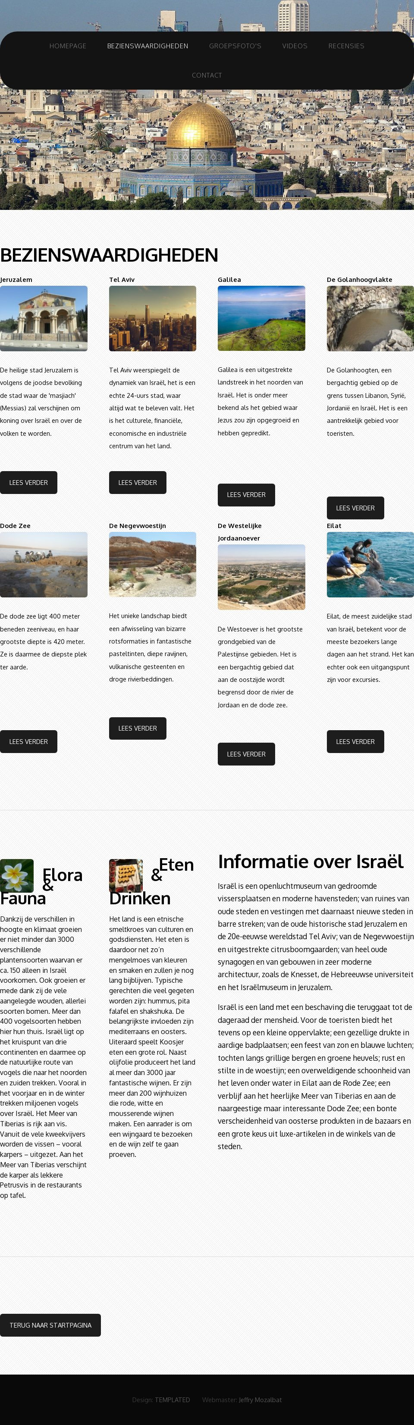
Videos (295, 46)
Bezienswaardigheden (147, 46)
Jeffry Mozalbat (260, 1399)
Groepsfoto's (235, 46)
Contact (207, 75)
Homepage (68, 46)
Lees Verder (28, 482)
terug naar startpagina (50, 1325)
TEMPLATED (172, 1399)
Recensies (347, 46)
